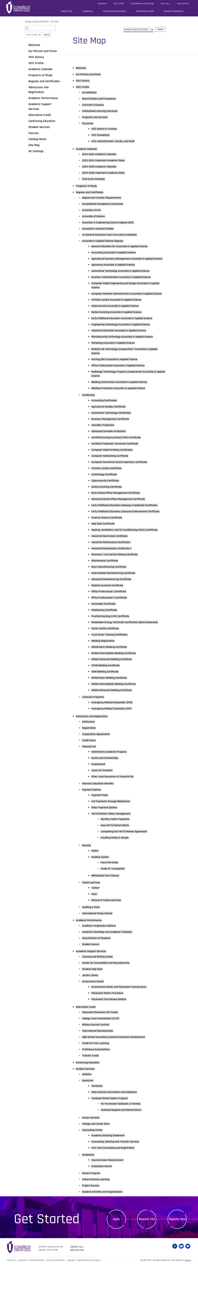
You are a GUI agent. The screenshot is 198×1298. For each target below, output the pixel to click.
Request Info (147, 1253)
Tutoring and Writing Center (99, 990)
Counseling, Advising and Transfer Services (118, 1175)
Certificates (89, 407)
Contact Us (12, 1293)
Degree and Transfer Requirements (104, 198)
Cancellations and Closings (142, 3)
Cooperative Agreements (98, 766)
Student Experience (173, 11)
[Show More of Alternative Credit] (26, 114)
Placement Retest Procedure (109, 1026)
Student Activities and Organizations (105, 1225)
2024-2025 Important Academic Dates (106, 173)
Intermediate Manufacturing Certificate (116, 600)
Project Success (92, 1219)
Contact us (76, 1280)
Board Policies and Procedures (101, 99)
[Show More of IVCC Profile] (26, 63)
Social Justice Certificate (107, 660)
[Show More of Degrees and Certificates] (26, 81)
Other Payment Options (106, 840)
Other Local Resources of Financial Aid (115, 809)
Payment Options (93, 822)
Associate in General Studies (100, 229)
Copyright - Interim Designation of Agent (88, 1293)
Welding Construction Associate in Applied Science (123, 394)
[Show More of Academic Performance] (26, 98)
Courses (33, 133)
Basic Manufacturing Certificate (111, 594)
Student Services (39, 127)
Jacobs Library (91, 1008)
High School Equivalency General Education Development (117, 1070)
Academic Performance (43, 98)
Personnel (88, 123)
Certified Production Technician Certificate (118, 456)
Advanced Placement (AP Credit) (102, 1045)
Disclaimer (23, 1293)
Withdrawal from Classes (107, 908)
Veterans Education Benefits (100, 816)
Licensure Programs (94, 729)
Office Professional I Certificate (111, 618)
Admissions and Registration (38, 89)
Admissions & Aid (145, 11)
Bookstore (102, 3)
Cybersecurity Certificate (107, 493)
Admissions (89, 754)
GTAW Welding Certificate (107, 697)
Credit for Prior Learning (97, 1076)
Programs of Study (40, 75)
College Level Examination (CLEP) (103, 1052)
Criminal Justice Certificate (108, 481)
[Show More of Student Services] (26, 126)
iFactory (187, 1293)
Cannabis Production (104, 437)
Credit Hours (90, 773)
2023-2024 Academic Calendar (101, 155)
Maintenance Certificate (106, 587)
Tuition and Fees (92, 915)
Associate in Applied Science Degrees (105, 242)
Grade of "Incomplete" (114, 901)
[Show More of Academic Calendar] (26, 69)
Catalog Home (37, 139)
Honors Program (92, 1207)
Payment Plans (100, 828)
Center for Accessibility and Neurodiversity (109, 996)
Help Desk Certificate (104, 546)
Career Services (92, 1151)
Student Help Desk (93, 1002)
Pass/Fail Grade (111, 895)
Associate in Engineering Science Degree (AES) (111, 223)
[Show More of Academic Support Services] (26, 104)
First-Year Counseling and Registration (115, 1181)
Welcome (34, 45)
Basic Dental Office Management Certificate (119, 505)
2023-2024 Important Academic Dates (106, 161)
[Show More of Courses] (26, 132)
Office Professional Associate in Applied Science (121, 377)
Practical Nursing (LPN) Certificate (113, 643)
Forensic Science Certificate (108, 539)
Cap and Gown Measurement (109, 1194)
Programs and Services (96, 117)
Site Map (34, 145)
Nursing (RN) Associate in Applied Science (117, 371)
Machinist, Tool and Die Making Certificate (117, 581)
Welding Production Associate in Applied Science (122, 400)
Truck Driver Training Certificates (112, 666)
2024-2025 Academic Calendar (101, 167)
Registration (90, 760)
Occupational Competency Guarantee (105, 204)
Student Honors (92, 977)
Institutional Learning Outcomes (102, 111)
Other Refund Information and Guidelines (117, 1125)
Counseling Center (93, 1163)
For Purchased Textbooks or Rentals (123, 1137)
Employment (99, 797)
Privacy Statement (38, 1293)
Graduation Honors (103, 1200)
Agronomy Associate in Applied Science (116, 270)
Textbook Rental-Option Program (112, 1132)
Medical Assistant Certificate (109, 612)
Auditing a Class (92, 940)
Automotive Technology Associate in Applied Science (124, 276)
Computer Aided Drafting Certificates (114, 462)
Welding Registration (104, 673)
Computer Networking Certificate (112, 468)
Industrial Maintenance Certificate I (113, 569)
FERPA (95, 883)
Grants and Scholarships (106, 790)
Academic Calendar (40, 69)
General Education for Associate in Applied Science (123, 247)
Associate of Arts (93, 211)
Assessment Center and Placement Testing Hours (122, 1020)
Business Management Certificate (112, 431)
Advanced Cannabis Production (110, 444)
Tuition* (96, 920)
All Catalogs (36, 151)
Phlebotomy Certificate (106, 637)
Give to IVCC (118, 3)
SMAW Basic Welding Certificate (111, 710)
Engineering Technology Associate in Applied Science (124, 335)
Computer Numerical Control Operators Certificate (123, 474)
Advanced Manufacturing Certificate (114, 606)
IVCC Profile (35, 63)
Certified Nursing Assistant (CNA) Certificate (119, 450)
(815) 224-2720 (77, 1283)
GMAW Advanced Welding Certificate (114, 691)
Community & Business (114, 11)
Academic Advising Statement (110, 1169)
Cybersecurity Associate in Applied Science (118, 317)
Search (46, 35)
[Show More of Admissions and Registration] (26, 87)
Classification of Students (98, 971)
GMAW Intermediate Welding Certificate (116, 685)
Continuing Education (41, 121)
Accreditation (90, 93)
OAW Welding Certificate (106, 704)
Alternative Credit (39, 115)
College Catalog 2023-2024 (37, 21)
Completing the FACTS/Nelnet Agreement (127, 864)
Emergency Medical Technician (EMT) (114, 741)
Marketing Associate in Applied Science (116, 354)
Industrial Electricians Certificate (112, 563)
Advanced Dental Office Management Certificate (121, 512)
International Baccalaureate (99, 1064)
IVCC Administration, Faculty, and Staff (115, 141)
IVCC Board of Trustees (105, 129)
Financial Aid (90, 779)
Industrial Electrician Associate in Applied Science (122, 341)
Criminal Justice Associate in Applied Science (119, 310)
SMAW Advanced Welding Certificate (114, 722)
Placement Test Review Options (111, 1032)
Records (87, 878)
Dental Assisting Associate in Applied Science (119, 323)
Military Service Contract (97, 1058)
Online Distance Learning (97, 1213)
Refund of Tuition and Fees (108, 933)
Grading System (101, 889)
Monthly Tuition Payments (117, 851)
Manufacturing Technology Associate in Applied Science (126, 348)
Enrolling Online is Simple (117, 870)
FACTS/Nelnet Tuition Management (113, 846)
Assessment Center (94, 1014)
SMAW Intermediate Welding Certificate (116, 716)
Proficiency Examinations (98, 1083)
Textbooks (97, 1119)
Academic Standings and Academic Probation (110, 965)
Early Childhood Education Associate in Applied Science (126, 329)
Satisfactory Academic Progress (111, 784)
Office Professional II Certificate (111, 625)
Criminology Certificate (106, 487)
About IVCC (66, 11)
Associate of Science (95, 217)
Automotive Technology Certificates (113, 425)
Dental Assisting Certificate (108, 499)
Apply (116, 1253)
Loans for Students (103, 803)
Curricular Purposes (94, 105)
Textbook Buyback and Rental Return (124, 1143)
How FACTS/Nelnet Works (117, 858)
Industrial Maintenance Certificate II (114, 575)
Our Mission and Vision (42, 51)
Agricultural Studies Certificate (111, 419)
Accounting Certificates (106, 413)
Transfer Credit (91, 1089)
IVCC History (36, 57)
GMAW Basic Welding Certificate (111, 679)
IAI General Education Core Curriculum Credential (113, 235)
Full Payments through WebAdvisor (113, 834)
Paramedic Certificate (105, 631)
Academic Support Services (39, 106)
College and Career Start (97, 1157)
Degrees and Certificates (44, 81)
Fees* (94, 927)
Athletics (87, 1108)
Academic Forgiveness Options (101, 958)
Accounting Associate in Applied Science (116, 253)
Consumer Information (58, 1293)
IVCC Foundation (101, 135)
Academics (87, 11)
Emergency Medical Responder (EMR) (114, 734)
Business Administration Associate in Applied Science (125, 283)
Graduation (89, 1188)
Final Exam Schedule (95, 179)
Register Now (177, 1253)
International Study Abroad (99, 946)
